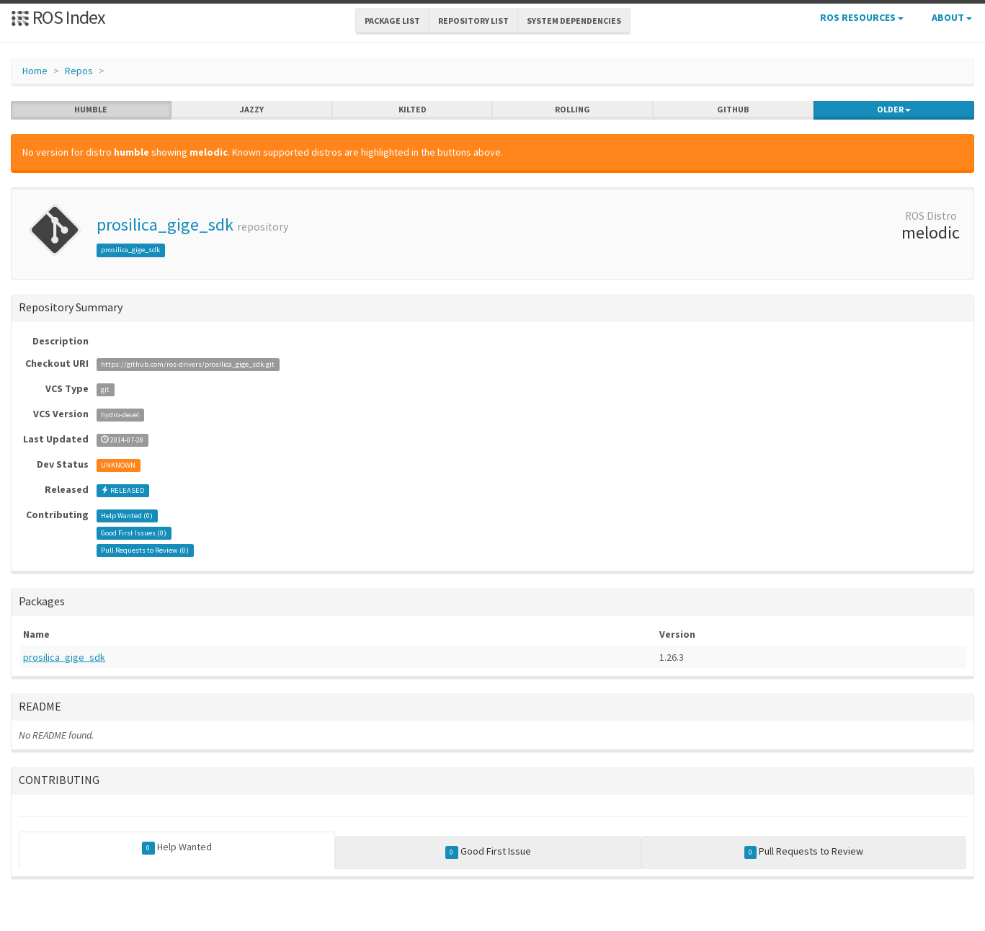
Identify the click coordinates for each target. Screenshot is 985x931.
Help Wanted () (127, 515)
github (733, 109)
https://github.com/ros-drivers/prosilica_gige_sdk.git (188, 364)
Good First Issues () (133, 533)
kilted (412, 109)
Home (35, 70)
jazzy (252, 109)
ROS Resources (862, 17)
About (952, 17)
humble (90, 109)
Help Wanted (177, 847)
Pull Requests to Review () (145, 550)
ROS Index (58, 17)
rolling (572, 109)
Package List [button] (392, 20)
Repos (79, 70)
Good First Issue (488, 852)
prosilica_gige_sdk (165, 224)
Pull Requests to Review (804, 852)
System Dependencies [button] (574, 20)
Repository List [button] (473, 20)
